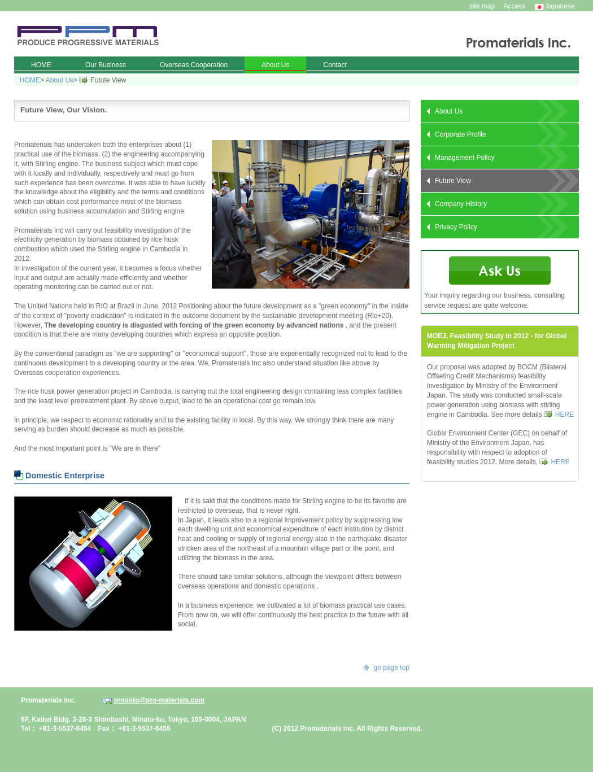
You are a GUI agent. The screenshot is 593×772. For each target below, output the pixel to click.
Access (515, 6)
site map (482, 6)
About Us (59, 80)
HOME (30, 80)
